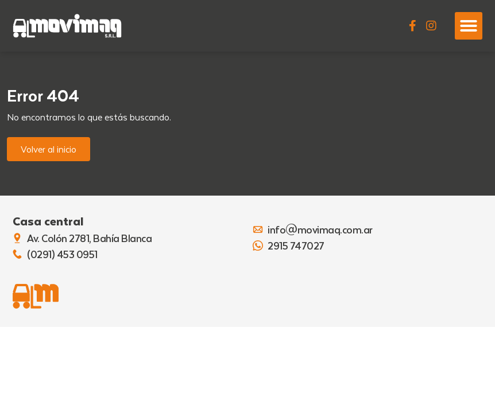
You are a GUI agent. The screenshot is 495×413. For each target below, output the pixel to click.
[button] (468, 26)
